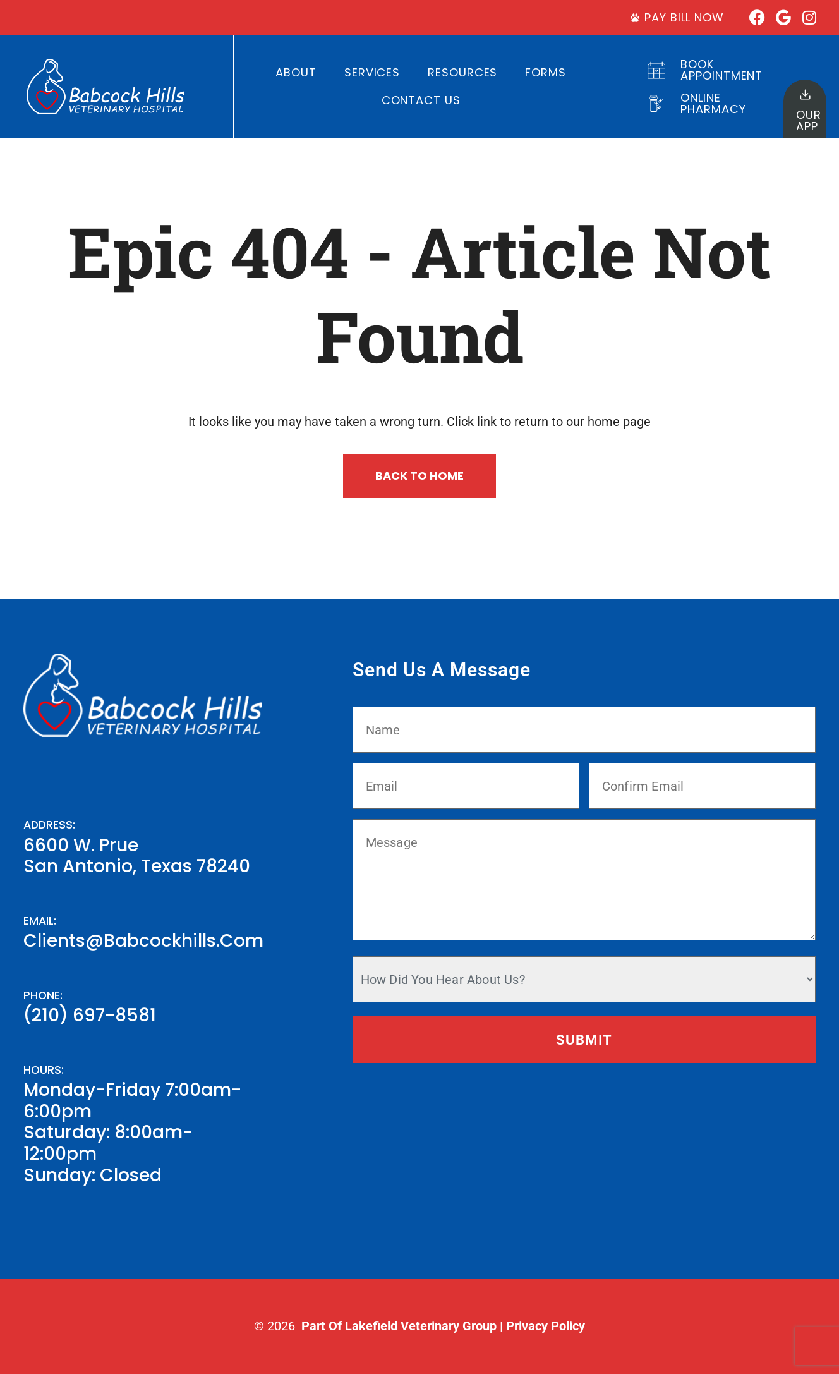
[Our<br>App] (805, 94)
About (296, 72)
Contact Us (421, 100)
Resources (462, 72)
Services (372, 72)
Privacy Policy (545, 1326)
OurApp (808, 120)
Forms (545, 72)
